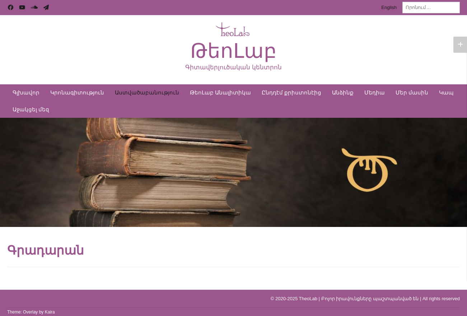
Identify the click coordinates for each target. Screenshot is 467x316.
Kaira (50, 312)
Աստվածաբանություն (147, 92)
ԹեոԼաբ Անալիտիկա (220, 92)
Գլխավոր (26, 92)
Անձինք (343, 92)
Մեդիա (374, 92)
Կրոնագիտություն (77, 92)
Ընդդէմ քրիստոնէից (291, 92)
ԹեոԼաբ (233, 51)
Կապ (446, 92)
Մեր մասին (412, 92)
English (389, 7)
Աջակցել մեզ (31, 109)
